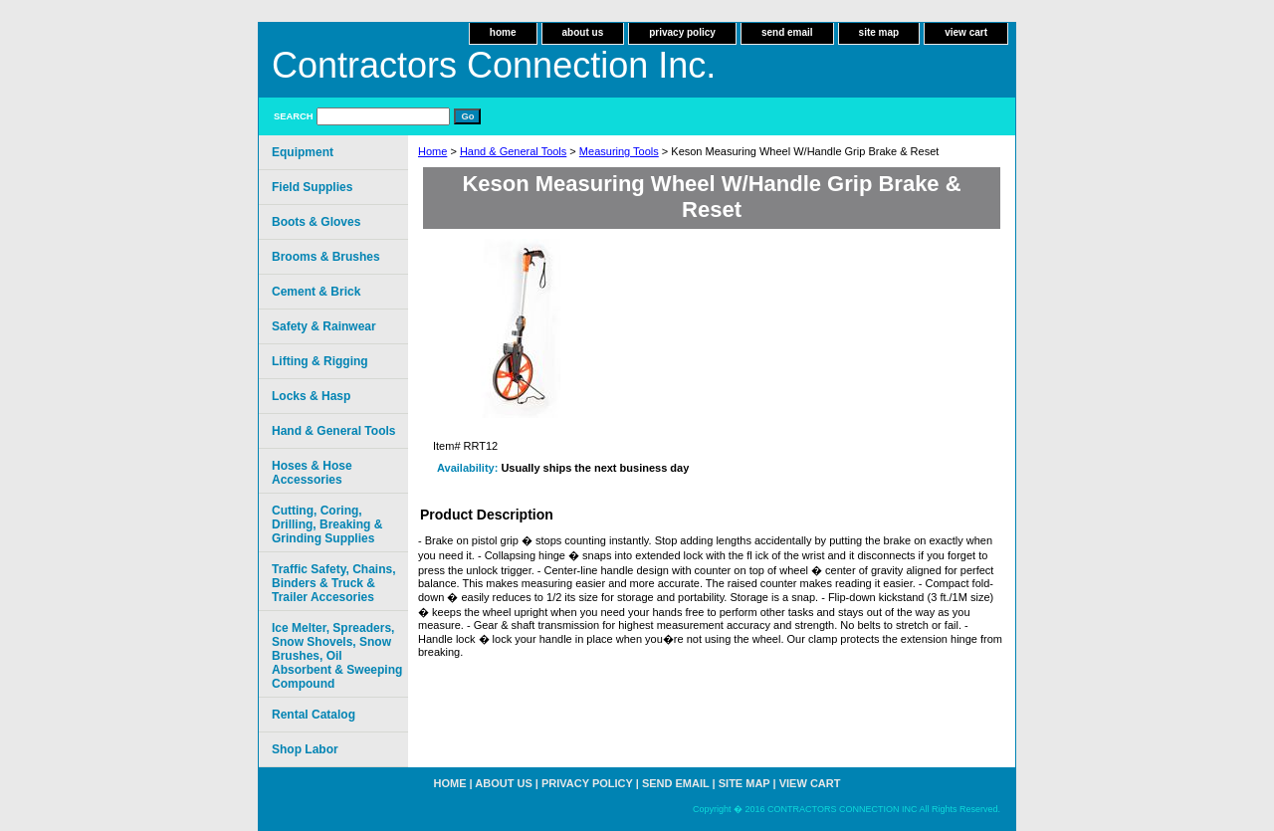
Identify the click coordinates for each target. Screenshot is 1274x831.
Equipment (302, 152)
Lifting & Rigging (320, 361)
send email (787, 32)
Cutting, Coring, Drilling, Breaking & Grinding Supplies (327, 524)
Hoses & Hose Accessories (312, 473)
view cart (966, 32)
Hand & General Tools (513, 151)
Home (432, 151)
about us (583, 32)
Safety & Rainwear (324, 326)
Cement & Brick (316, 292)
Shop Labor (305, 749)
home (503, 32)
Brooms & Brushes (326, 257)
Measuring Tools (619, 151)
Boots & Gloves (316, 222)
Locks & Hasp (311, 396)
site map (879, 32)
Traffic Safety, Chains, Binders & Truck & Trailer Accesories (333, 583)
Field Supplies (312, 187)
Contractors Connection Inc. (494, 65)
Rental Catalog (313, 715)
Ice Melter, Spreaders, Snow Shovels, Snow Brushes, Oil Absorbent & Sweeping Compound (337, 656)
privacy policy (682, 32)
